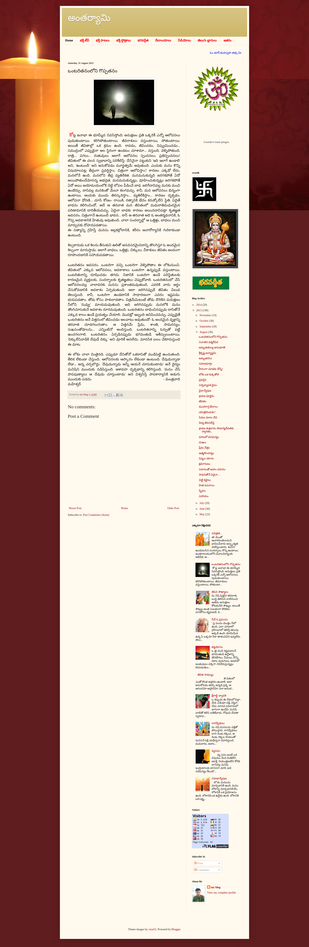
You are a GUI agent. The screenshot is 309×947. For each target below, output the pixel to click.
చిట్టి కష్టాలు (205, 480)
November (205, 315)
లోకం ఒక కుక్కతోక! (209, 374)
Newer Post (75, 508)
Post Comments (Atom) (96, 514)
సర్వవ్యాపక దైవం (208, 385)
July (202, 503)
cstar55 (152, 929)
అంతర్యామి (89, 17)
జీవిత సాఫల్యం (205, 674)
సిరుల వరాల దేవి (208, 417)
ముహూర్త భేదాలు (208, 406)
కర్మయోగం (217, 647)
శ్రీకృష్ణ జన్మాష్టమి (207, 353)
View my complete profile (221, 892)
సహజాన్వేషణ (219, 778)
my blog (216, 887)
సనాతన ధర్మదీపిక (208, 342)
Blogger (175, 929)
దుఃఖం (202, 442)
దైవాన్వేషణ (205, 390)
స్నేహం (202, 490)
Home (124, 508)
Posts (198, 863)
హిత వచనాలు (207, 485)
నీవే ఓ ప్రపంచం (220, 619)
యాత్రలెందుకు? (207, 412)
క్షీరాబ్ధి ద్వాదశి (219, 695)
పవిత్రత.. (216, 533)
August (203, 332)
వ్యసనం (216, 750)
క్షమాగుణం (204, 463)
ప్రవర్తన (202, 379)
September (205, 326)
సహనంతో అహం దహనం (212, 469)
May (202, 514)
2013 (199, 310)
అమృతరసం (205, 358)
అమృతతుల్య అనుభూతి (212, 347)
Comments (201, 869)
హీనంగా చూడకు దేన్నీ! (211, 368)
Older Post (173, 508)
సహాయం (203, 496)
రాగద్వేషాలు (218, 723)
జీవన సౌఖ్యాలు (220, 591)
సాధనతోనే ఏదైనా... (209, 474)
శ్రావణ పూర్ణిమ (206, 396)
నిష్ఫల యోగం (206, 458)
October (204, 320)
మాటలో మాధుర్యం (209, 437)
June (202, 508)
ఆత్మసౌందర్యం (206, 453)
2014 (199, 304)
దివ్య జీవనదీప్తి (207, 422)
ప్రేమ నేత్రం (204, 447)
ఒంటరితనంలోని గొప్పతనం (213, 336)
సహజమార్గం (205, 363)
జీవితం (202, 401)
